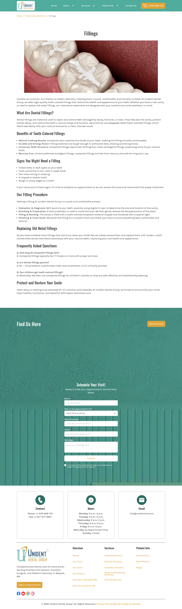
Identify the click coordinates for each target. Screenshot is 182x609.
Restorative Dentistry (35, 16)
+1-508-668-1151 (44, 513)
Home (20, 16)
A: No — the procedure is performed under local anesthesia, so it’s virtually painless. (62, 265)
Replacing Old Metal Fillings (37, 228)
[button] (18, 593)
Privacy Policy (103, 604)
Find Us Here (29, 323)
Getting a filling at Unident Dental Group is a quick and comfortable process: (59, 201)
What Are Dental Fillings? (35, 112)
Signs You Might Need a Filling (38, 160)
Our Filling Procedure (32, 194)
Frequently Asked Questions (37, 245)
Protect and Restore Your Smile (39, 282)
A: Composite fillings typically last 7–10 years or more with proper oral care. (57, 256)
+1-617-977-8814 (43, 517)
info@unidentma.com (142, 513)
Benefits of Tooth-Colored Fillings (41, 133)
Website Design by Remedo (127, 604)
